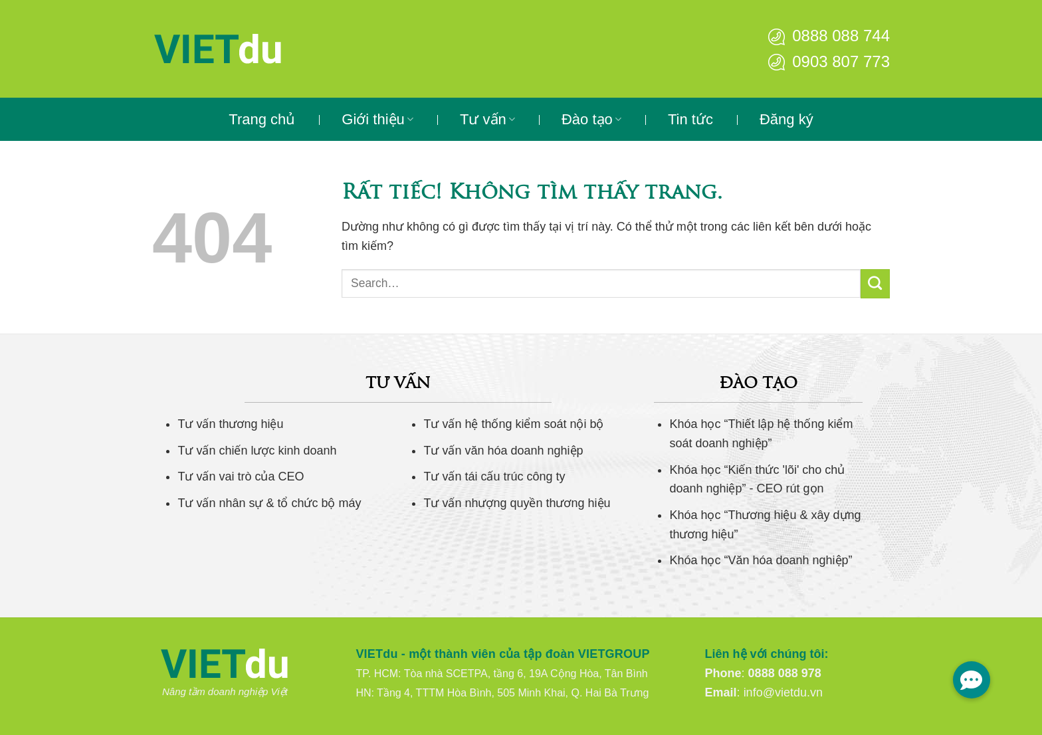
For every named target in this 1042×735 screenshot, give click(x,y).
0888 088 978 (784, 673)
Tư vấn (487, 119)
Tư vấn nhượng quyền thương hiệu (516, 503)
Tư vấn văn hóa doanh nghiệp (503, 450)
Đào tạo (591, 119)
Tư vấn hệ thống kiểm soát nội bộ (513, 424)
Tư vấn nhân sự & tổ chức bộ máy (269, 503)
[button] (971, 679)
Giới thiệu (377, 119)
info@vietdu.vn (783, 692)
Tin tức (690, 119)
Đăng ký (786, 119)
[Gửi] (875, 283)
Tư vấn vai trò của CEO (240, 476)
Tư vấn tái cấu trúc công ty (494, 476)
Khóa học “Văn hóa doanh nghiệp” (760, 560)
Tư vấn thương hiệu (230, 424)
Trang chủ (262, 119)
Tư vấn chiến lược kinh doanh (256, 450)
